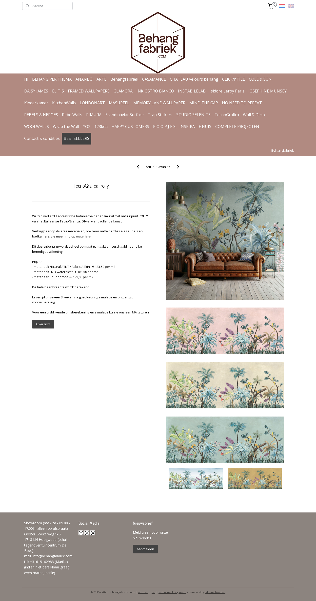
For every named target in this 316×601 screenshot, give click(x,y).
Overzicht (43, 324)
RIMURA (93, 114)
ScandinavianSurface (124, 114)
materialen (84, 236)
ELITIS (58, 91)
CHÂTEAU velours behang (194, 79)
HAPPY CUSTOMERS (130, 126)
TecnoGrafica (227, 114)
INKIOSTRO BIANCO (155, 91)
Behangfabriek (124, 79)
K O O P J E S (164, 126)
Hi (26, 79)
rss (153, 592)
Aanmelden (145, 549)
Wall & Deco (254, 114)
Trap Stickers (160, 114)
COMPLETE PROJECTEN (237, 126)
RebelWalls (72, 114)
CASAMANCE (154, 79)
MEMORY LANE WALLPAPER (159, 103)
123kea (101, 126)
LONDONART (92, 103)
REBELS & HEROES (41, 114)
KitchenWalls (64, 103)
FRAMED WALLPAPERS (89, 91)
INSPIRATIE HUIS (195, 126)
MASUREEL (119, 103)
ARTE (101, 79)
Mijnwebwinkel (215, 592)
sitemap (143, 592)
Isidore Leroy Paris (227, 91)
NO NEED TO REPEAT (242, 103)
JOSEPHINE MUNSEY (267, 91)
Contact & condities (42, 138)
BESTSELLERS (76, 138)
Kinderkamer (36, 103)
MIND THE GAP (203, 103)
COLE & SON (260, 79)
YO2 (86, 126)
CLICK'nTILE (233, 79)
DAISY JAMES (36, 91)
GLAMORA (123, 91)
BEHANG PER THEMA (52, 79)
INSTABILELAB (192, 91)
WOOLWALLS (36, 126)
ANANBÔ (84, 79)
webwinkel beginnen (172, 592)
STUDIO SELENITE (193, 114)
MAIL (135, 312)
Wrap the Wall (66, 126)
